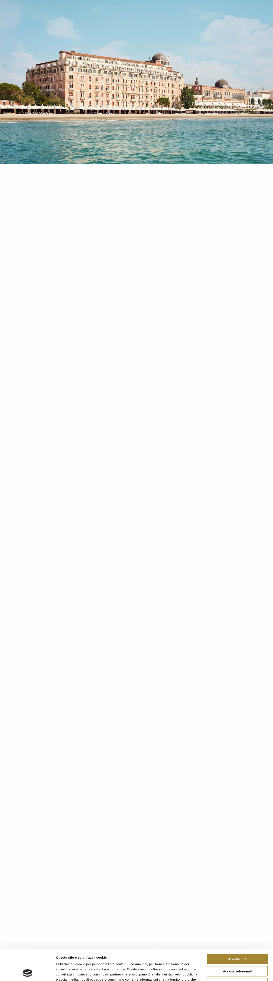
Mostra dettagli (224, 972)
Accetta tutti (237, 929)
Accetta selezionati (237, 942)
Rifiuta (237, 954)
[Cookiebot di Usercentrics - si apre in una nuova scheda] (27, 972)
